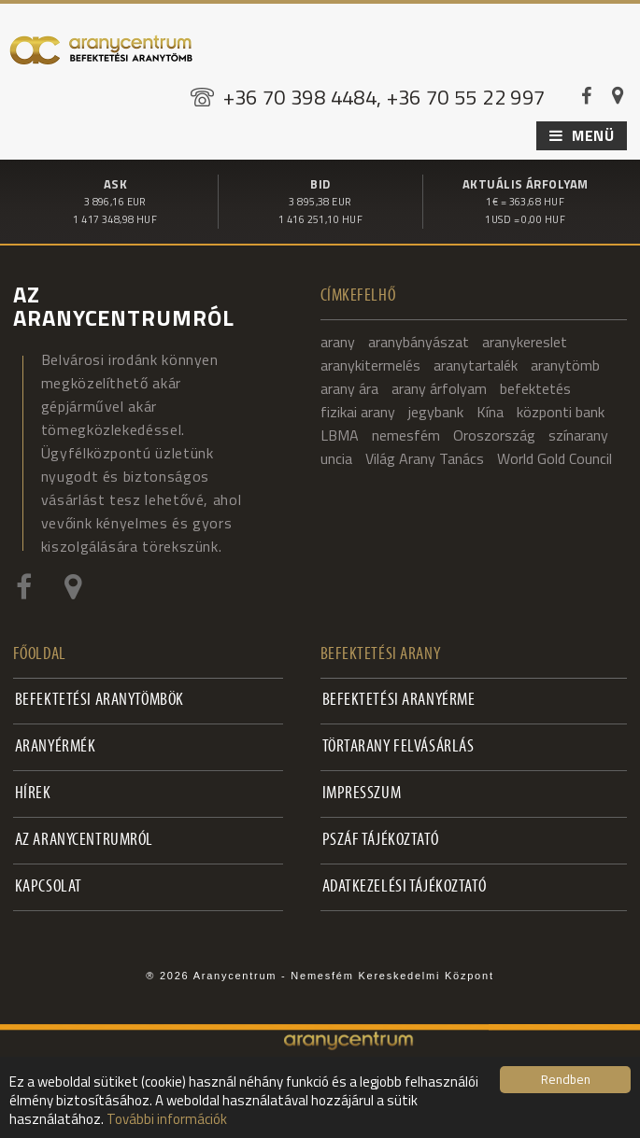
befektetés (535, 387)
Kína (490, 411)
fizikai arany (357, 411)
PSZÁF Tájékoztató (380, 840)
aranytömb (565, 364)
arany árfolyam (439, 387)
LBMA (339, 434)
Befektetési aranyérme (399, 700)
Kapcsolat (48, 886)
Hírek (33, 793)
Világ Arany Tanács (424, 457)
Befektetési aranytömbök (99, 700)
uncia (336, 457)
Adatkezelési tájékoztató (404, 886)
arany (337, 341)
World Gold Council (554, 457)
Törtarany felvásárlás (398, 746)
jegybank (435, 411)
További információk (167, 1119)
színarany (578, 434)
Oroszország (494, 434)
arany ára (349, 387)
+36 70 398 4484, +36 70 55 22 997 (384, 97)
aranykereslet (524, 341)
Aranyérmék (55, 746)
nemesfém (406, 434)
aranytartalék (476, 364)
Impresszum (362, 793)
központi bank (560, 411)
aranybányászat (418, 341)
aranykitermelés (370, 364)
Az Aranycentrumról (84, 840)
